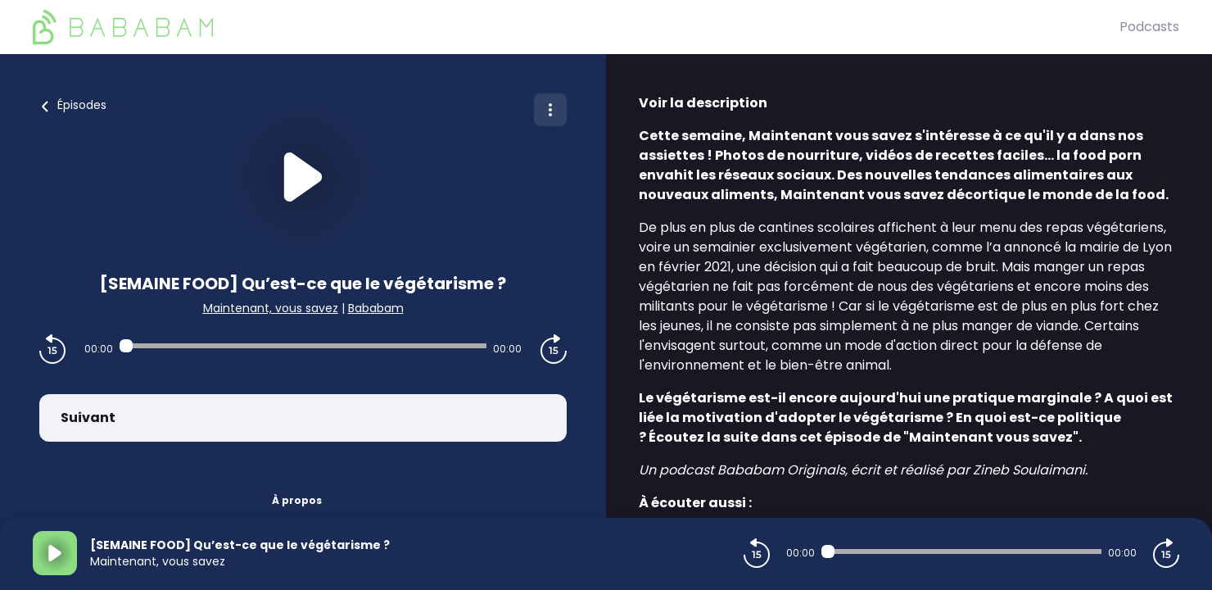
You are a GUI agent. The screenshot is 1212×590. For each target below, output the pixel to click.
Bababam (376, 308)
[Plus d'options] (550, 109)
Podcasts (1149, 26)
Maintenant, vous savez (270, 308)
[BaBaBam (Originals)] (576, 27)
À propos (297, 500)
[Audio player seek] (303, 345)
